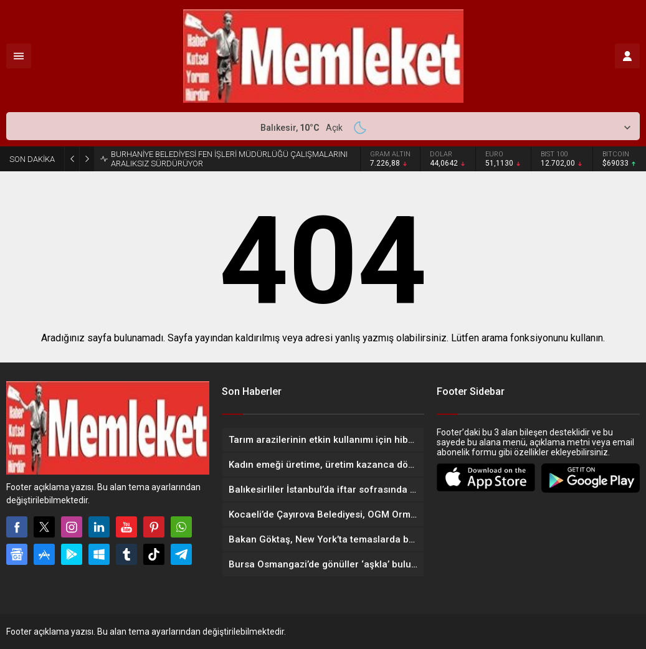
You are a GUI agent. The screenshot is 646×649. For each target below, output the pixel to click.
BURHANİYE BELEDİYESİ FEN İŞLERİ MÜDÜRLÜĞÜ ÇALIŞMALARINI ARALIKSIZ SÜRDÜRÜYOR (229, 158)
